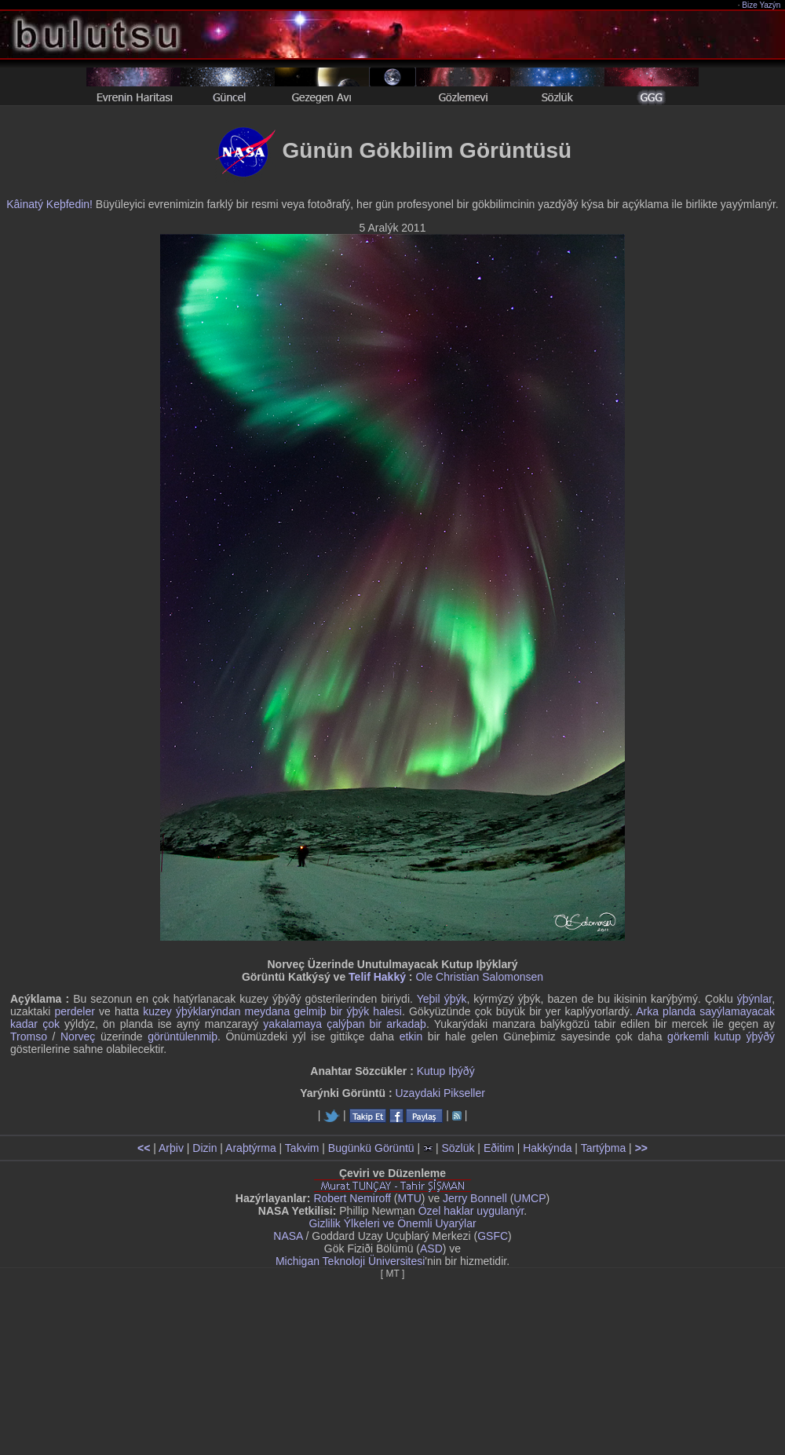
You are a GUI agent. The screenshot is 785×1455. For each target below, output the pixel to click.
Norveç (77, 1036)
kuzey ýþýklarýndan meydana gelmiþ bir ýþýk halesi (272, 1011)
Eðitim (499, 1148)
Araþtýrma (250, 1148)
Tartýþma (603, 1148)
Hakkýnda (547, 1148)
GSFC (492, 1236)
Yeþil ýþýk (442, 999)
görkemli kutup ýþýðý (721, 1036)
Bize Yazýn (761, 5)
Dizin (204, 1148)
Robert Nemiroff (352, 1198)
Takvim (302, 1148)
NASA (287, 1236)
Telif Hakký (377, 977)
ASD (431, 1248)
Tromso (28, 1036)
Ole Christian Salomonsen (479, 977)
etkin (411, 1036)
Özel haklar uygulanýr (471, 1211)
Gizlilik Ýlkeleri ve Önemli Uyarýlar (392, 1223)
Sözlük (457, 1148)
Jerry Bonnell (475, 1198)
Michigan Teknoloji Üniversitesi (350, 1261)
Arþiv (171, 1148)
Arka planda (666, 1011)
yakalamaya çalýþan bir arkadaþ (344, 1024)
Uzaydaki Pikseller (439, 1093)
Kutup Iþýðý (446, 1071)
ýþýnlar (754, 999)
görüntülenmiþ (182, 1036)
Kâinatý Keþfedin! (49, 204)
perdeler (75, 1011)
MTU (410, 1198)
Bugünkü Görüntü (371, 1148)
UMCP (529, 1198)
